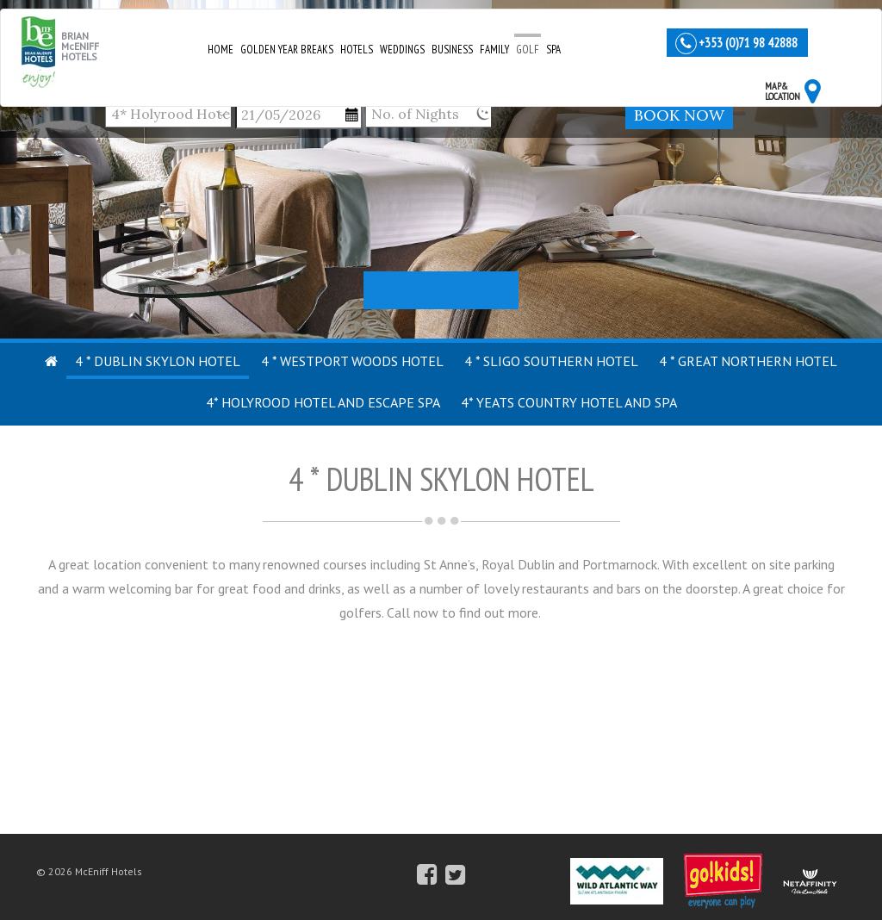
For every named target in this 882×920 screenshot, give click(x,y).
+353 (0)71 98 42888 (748, 42)
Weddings (402, 49)
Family (494, 49)
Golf (527, 49)
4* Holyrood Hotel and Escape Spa (323, 402)
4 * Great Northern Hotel (748, 361)
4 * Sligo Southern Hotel (551, 361)
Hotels (356, 49)
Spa (553, 49)
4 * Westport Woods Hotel (352, 361)
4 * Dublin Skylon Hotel (157, 361)
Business (452, 49)
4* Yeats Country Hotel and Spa (569, 402)
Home (220, 49)
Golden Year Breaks (286, 49)
